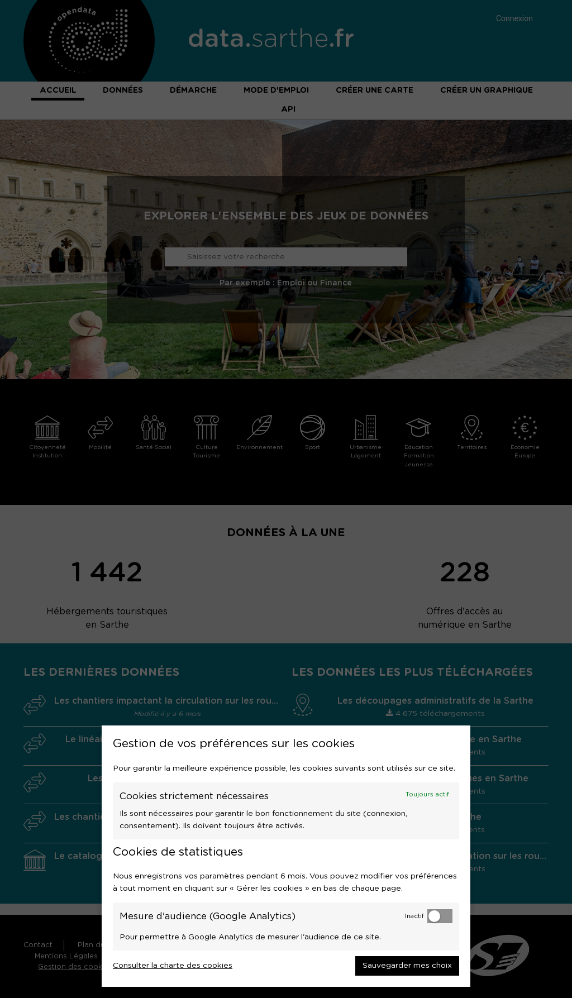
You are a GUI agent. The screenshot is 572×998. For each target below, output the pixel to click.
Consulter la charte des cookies (172, 966)
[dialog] (286, 856)
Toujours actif (427, 794)
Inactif (414, 916)
